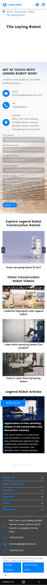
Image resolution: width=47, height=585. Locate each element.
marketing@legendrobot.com (19, 544)
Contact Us (7, 582)
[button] (3, 250)
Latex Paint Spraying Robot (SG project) (23, 346)
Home (9, 11)
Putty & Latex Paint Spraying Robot (23, 380)
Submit (9, 205)
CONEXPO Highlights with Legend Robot (23, 313)
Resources (20, 11)
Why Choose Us (13, 484)
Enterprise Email (10, 145)
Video (31, 11)
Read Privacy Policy (31, 567)
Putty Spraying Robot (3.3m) (23, 267)
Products (8, 490)
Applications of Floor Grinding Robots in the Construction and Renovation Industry (23, 427)
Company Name (11, 155)
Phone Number (10, 165)
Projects (8, 497)
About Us (8, 478)
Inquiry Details (10, 176)
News (6, 503)
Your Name (8, 135)
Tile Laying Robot (15, 15)
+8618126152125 (13, 537)
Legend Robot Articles (24, 392)
